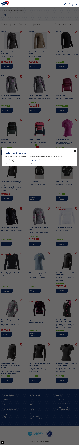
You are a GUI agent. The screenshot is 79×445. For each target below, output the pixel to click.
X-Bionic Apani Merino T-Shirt (10, 95)
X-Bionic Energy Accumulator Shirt (38, 228)
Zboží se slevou (27, 25)
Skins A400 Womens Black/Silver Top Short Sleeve (66, 364)
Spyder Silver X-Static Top (64, 227)
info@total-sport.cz (64, 409)
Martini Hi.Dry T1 (61, 95)
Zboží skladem (41, 25)
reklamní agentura (44, 441)
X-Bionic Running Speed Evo (38, 273)
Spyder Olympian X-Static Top (11, 273)
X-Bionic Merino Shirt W (64, 51)
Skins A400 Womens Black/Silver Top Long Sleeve (39, 364)
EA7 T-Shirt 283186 (62, 181)
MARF (38, 441)
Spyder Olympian (34, 320)
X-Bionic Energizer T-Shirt (9, 227)
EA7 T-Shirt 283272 (35, 181)
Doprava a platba (34, 416)
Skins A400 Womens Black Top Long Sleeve (66, 273)
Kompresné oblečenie (10, 10)
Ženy (18, 10)
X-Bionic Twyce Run (62, 139)
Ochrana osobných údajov (37, 418)
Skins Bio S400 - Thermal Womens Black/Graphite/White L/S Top (11, 365)
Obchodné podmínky (35, 413)
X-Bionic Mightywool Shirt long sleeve (39, 52)
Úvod (2, 10)
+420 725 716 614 (63, 407)
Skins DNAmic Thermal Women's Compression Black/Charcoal (11, 182)
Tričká (22, 10)
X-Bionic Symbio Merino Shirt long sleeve (10, 52)
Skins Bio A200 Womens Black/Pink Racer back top (64, 320)
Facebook (58, 413)
